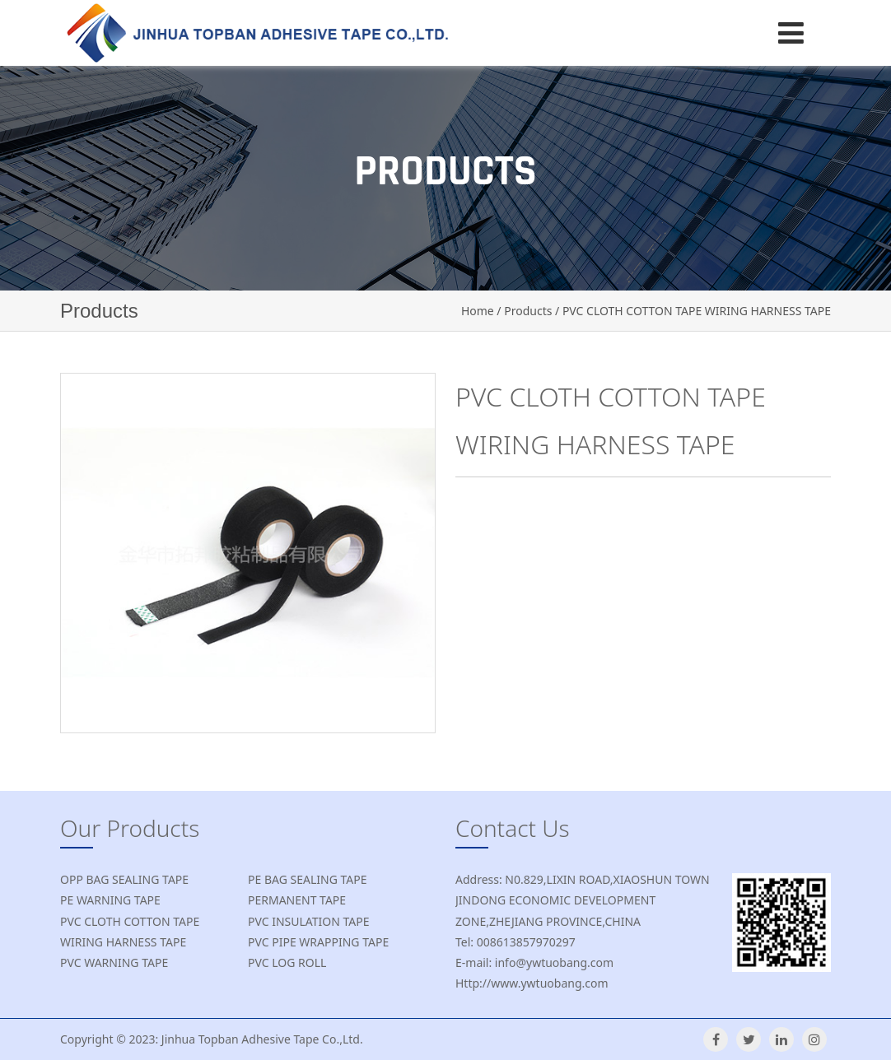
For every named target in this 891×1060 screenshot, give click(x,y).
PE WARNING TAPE (110, 900)
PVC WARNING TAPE (114, 962)
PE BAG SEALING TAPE (307, 879)
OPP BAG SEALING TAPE (124, 879)
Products (528, 310)
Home (477, 310)
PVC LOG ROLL (287, 962)
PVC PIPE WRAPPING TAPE (318, 942)
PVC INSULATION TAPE (309, 921)
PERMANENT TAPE (297, 900)
